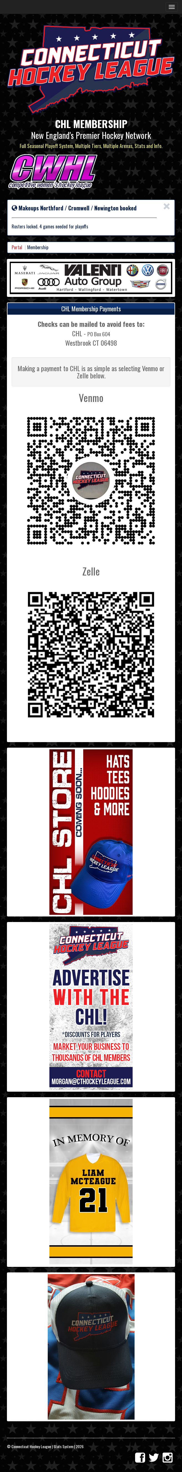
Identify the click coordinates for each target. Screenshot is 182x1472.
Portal (17, 247)
